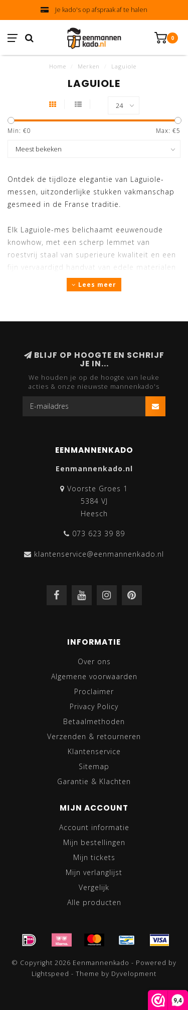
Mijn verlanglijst (94, 872)
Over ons (94, 661)
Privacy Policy (94, 706)
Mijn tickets (94, 857)
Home (57, 66)
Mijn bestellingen (94, 842)
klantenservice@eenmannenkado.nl (99, 554)
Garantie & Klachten (94, 781)
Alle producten (94, 902)
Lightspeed (50, 974)
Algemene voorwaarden (94, 676)
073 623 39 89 (98, 533)
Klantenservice (94, 751)
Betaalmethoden (94, 721)
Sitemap (94, 766)
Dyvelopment (133, 974)
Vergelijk (94, 887)
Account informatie (94, 827)
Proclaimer (94, 691)
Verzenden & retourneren (94, 736)
